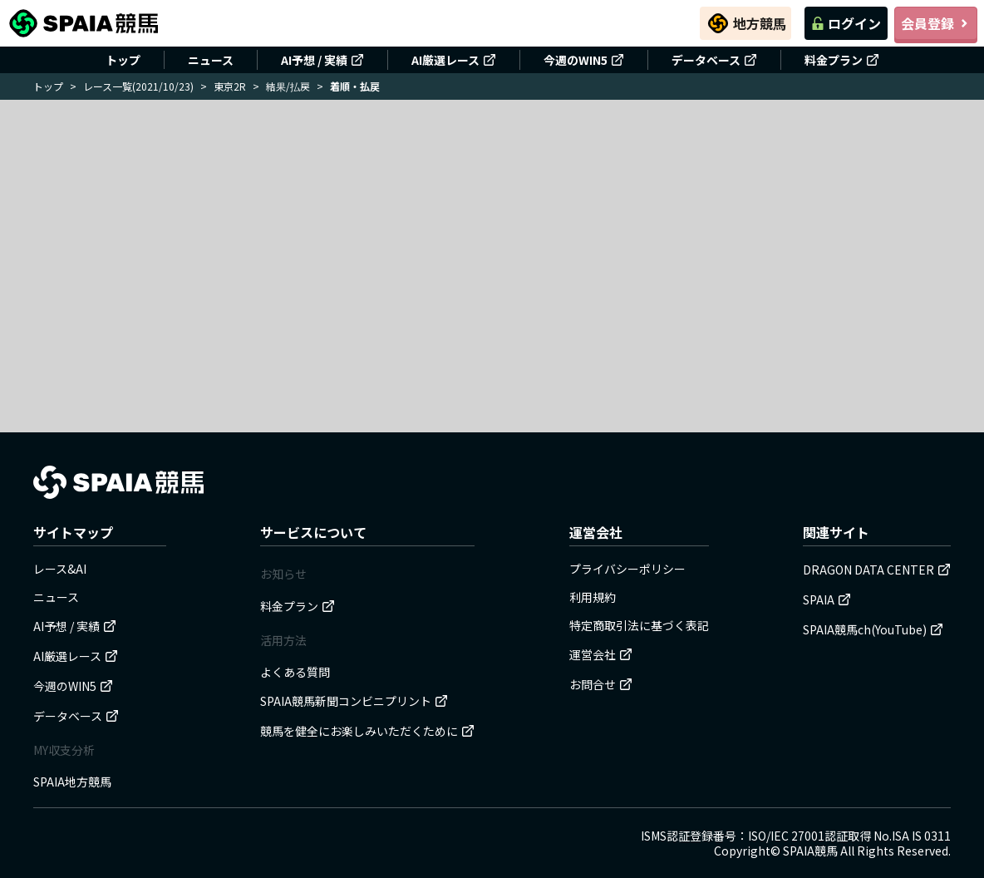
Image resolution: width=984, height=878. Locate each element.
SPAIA (827, 599)
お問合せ (600, 684)
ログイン (846, 23)
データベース (714, 60)
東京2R (230, 86)
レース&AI (59, 569)
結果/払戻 (288, 86)
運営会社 (600, 654)
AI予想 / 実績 (322, 60)
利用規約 (592, 597)
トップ (123, 60)
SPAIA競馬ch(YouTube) (873, 629)
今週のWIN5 (584, 60)
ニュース (211, 60)
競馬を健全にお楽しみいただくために (367, 730)
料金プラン (841, 60)
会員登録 (936, 23)
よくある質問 (295, 672)
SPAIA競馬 (810, 850)
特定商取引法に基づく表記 (639, 625)
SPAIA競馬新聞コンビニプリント (354, 701)
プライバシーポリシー (627, 569)
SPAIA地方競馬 (72, 781)
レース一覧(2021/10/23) (138, 86)
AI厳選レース (453, 60)
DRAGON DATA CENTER (877, 569)
